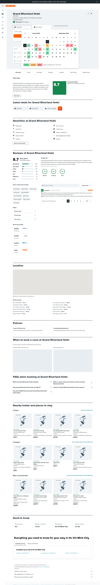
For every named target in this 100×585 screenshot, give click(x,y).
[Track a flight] (3, 25)
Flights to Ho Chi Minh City (22, 553)
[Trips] (3, 32)
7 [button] (43, 45)
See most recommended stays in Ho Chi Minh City (80, 475)
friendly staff (16, 189)
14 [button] (43, 49)
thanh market (26, 199)
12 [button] (36, 49)
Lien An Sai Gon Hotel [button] (79, 462)
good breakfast (25, 192)
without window (17, 199)
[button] (97, 2)
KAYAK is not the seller (53, 571)
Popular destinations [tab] (33, 543)
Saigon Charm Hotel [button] (19, 462)
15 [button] (47, 49)
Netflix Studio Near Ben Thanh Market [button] (41, 463)
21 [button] (43, 53)
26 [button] (36, 57)
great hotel (26, 196)
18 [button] (32, 53)
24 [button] (28, 57)
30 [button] (25, 60)
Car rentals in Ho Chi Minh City (48, 553)
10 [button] (28, 49)
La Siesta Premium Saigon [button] (40, 496)
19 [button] (36, 53)
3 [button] (28, 45)
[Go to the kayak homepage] (10, 6)
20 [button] (40, 53)
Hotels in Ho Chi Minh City (71, 553)
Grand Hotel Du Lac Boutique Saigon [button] (21, 496)
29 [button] (47, 57)
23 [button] (25, 57)
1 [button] (47, 41)
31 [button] (28, 60)
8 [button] (47, 45)
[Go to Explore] (3, 21)
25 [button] (32, 57)
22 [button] (47, 53)
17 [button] (28, 53)
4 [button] (32, 45)
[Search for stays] (3, 14)
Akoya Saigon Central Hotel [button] (60, 496)
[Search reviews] (62, 185)
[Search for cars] (3, 17)
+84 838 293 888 (17, 20)
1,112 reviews (25, 22)
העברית (64, 1)
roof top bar (16, 202)
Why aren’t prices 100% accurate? (53, 577)
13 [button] (40, 49)
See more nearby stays (87, 410)
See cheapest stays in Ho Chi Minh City (82, 442)
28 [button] (43, 57)
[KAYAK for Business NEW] (3, 28)
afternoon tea (33, 189)
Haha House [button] (56, 462)
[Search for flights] (3, 10)
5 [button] (36, 45)
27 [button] (40, 57)
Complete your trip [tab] (20, 543)
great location (24, 189)
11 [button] (32, 49)
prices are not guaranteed (44, 566)
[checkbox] (21, 229)
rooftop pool (16, 192)
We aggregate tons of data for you (53, 574)
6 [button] (52, 45)
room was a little (17, 196)
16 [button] (25, 53)
